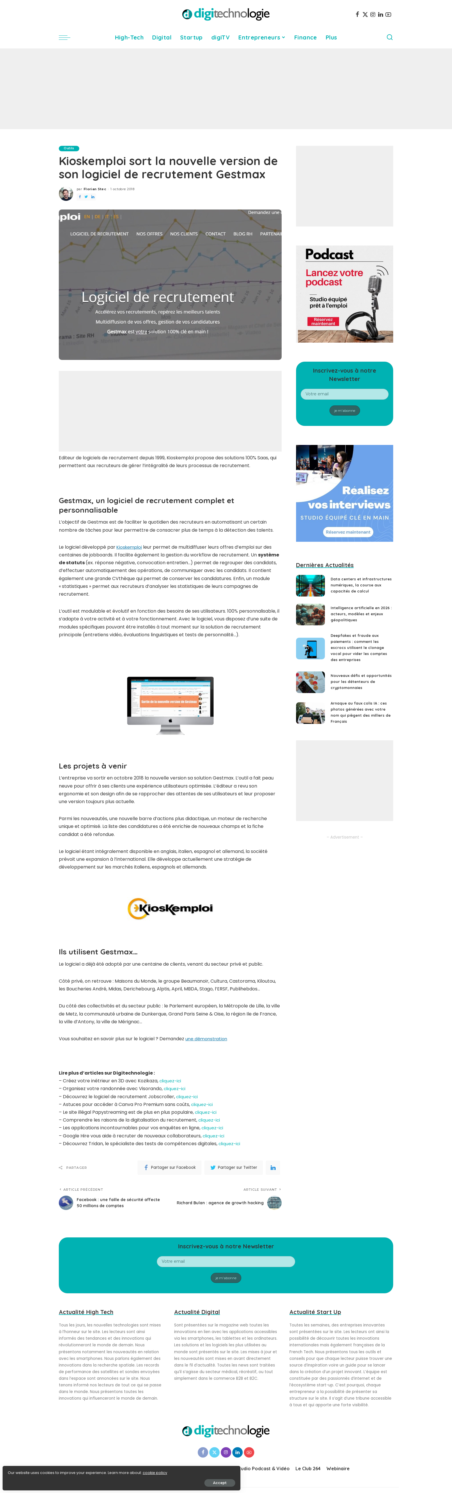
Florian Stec (95, 189)
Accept (69, 1480)
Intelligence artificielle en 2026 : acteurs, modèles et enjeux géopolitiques (358, 617)
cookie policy (22, 1470)
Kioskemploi (130, 547)
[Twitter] (365, 14)
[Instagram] (373, 14)
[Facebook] (357, 14)
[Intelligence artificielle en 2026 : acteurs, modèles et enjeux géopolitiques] (310, 618)
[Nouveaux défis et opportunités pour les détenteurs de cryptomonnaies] (310, 688)
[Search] (389, 37)
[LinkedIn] (380, 14)
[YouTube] (388, 14)
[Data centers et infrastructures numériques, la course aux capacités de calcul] (310, 588)
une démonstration (207, 1038)
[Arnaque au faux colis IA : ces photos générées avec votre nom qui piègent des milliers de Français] (310, 721)
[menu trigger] (67, 37)
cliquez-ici (170, 1081)
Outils (70, 148)
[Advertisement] (226, 88)
